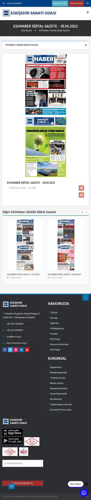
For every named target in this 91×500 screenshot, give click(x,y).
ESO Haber (55, 349)
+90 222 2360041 (13, 330)
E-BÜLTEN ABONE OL (23, 483)
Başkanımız (56, 367)
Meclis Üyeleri (57, 383)
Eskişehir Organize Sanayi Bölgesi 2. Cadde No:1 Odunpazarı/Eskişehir (21, 315)
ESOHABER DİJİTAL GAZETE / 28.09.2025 (64, 274)
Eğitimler (54, 323)
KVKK (86, 496)
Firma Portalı (76, 3)
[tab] (46, 45)
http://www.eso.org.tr (14, 343)
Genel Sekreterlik (58, 394)
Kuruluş (53, 318)
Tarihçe (53, 312)
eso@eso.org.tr (12, 336)
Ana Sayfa (26, 30)
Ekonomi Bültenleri (59, 344)
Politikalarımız (57, 328)
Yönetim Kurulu (57, 378)
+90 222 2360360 (12, 3)
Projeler (54, 334)
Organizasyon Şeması (61, 404)
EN (87, 3)
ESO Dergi (55, 339)
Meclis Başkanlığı (58, 372)
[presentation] (24, 474)
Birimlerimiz (56, 399)
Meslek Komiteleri (59, 388)
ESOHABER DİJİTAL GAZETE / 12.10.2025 (23, 274)
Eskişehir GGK (60, 3)
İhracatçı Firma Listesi (61, 409)
